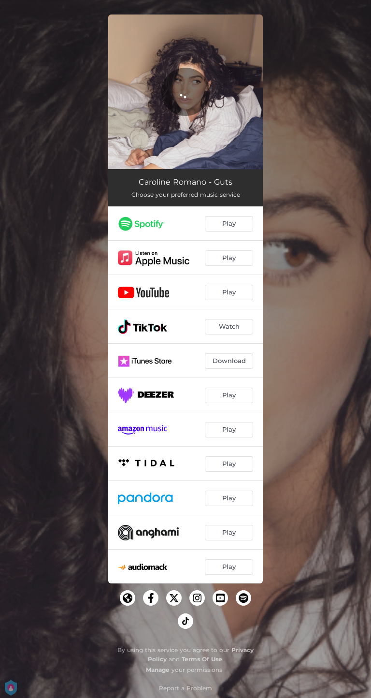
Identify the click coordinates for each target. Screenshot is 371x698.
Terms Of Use (202, 659)
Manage (158, 669)
